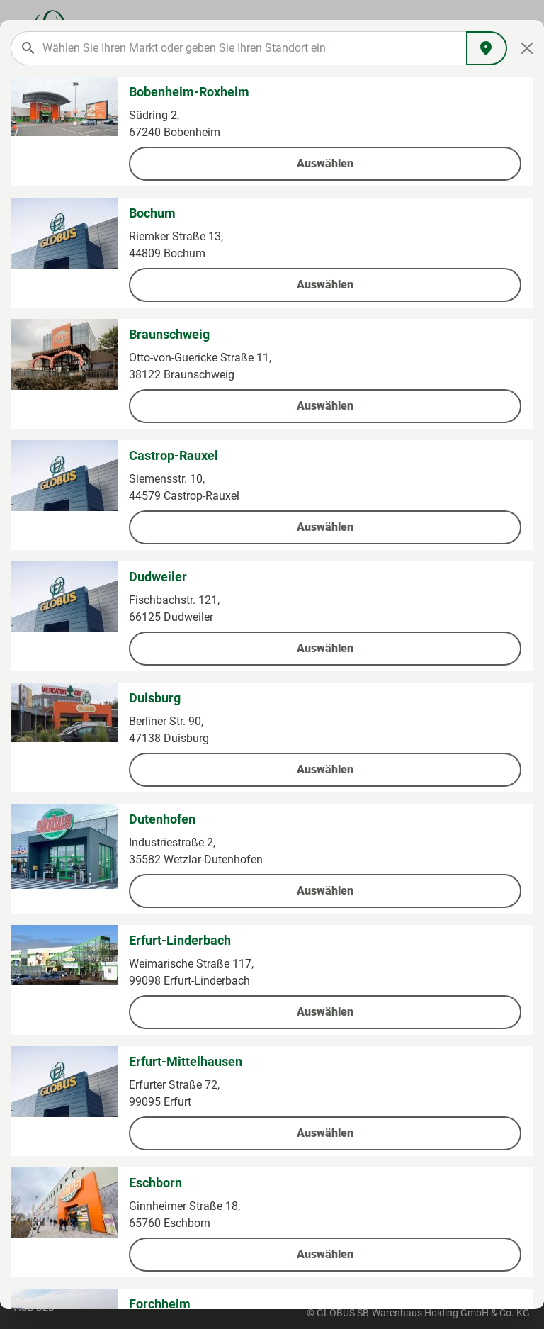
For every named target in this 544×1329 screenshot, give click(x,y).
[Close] (527, 48)
